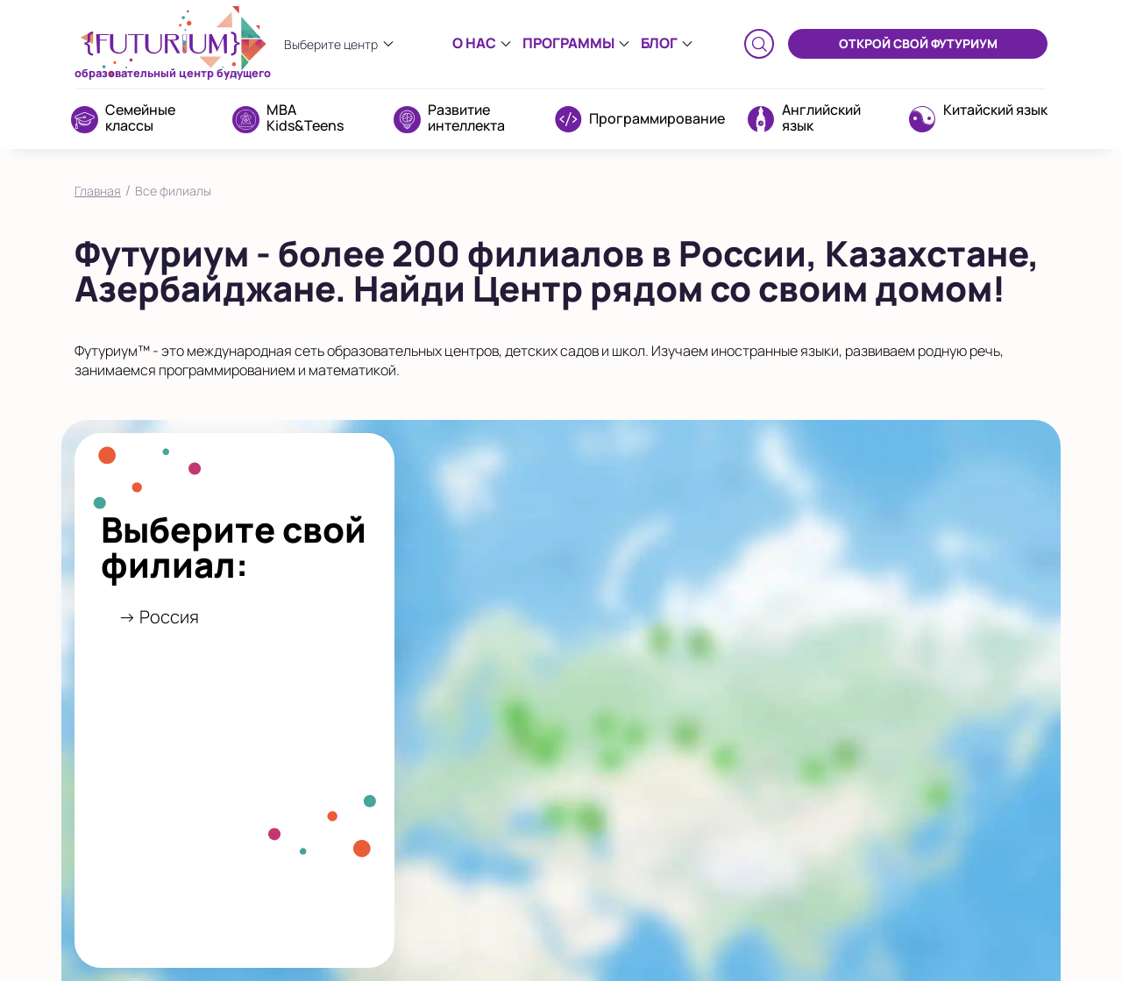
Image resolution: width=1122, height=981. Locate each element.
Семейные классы (140, 117)
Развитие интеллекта (466, 117)
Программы (568, 43)
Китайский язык (995, 109)
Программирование (657, 118)
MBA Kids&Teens (305, 117)
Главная (98, 190)
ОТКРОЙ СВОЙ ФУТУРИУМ (918, 43)
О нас (474, 43)
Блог (659, 43)
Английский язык (821, 117)
